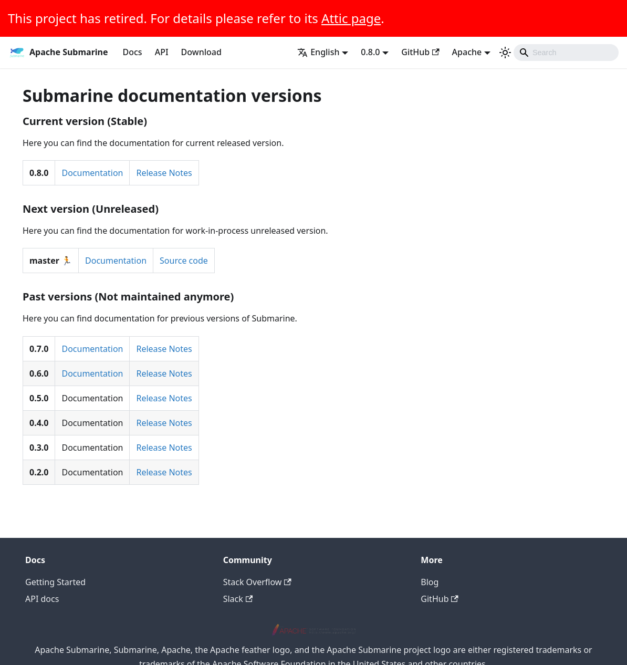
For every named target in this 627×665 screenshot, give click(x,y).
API (162, 52)
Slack (238, 599)
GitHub (420, 52)
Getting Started (55, 582)
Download (201, 52)
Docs (132, 52)
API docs (42, 599)
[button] (322, 52)
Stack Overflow (257, 582)
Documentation (92, 173)
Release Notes (164, 173)
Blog (429, 582)
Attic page (351, 18)
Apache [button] (467, 52)
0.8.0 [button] (370, 52)
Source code (184, 260)
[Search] (566, 52)
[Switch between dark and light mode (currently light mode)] (505, 52)
